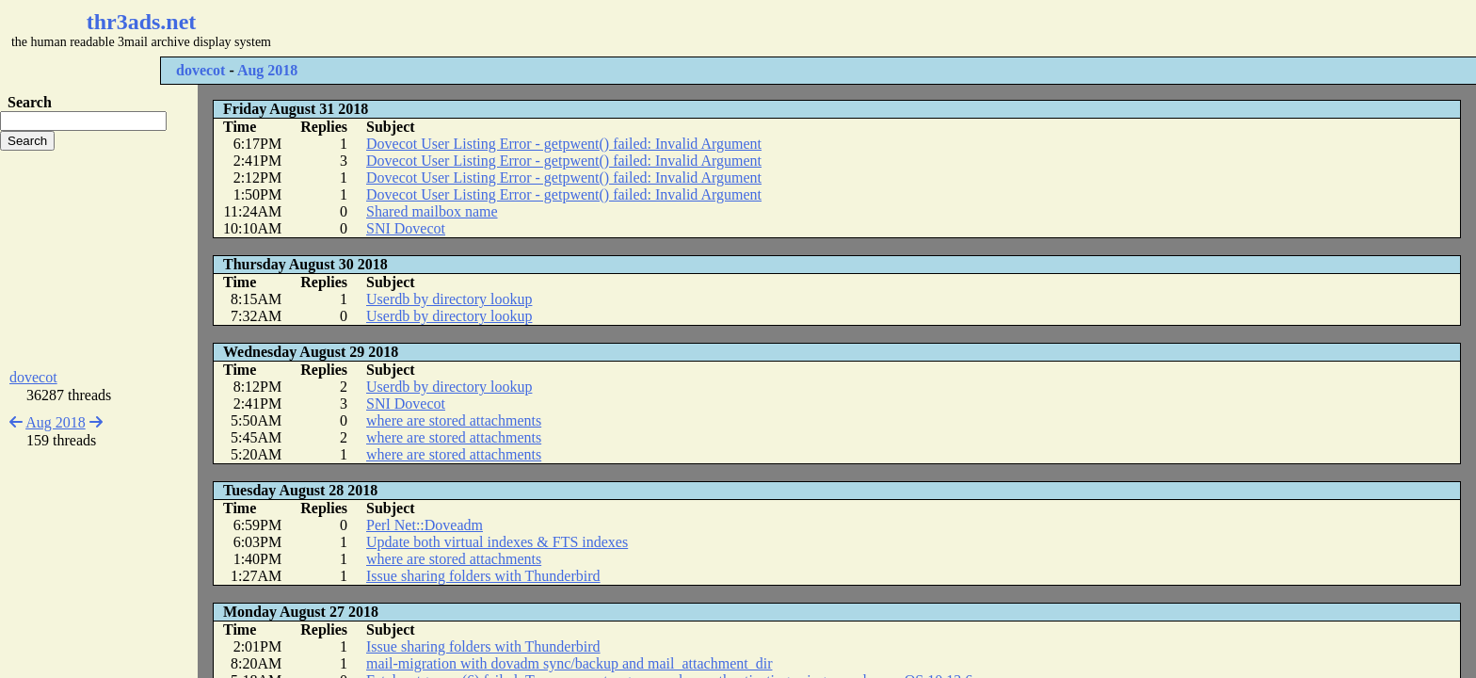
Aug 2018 (267, 70)
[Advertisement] (561, 28)
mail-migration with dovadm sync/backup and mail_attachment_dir (569, 663)
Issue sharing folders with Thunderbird (483, 576)
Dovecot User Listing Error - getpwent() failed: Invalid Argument (564, 144)
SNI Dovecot (405, 228)
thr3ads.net (142, 21)
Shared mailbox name (432, 211)
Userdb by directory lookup (449, 299)
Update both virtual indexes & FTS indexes (497, 542)
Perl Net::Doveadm (424, 525)
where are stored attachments (453, 420)
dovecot (200, 70)
